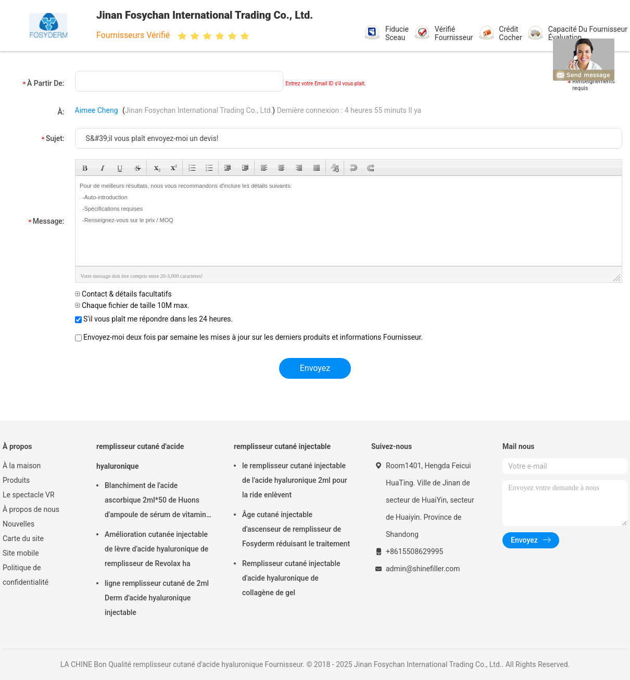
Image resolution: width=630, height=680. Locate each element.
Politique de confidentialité (25, 574)
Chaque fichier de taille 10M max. (132, 305)
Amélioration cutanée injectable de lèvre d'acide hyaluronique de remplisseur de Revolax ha (156, 549)
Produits (16, 480)
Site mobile (21, 553)
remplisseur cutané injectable (282, 446)
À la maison (22, 465)
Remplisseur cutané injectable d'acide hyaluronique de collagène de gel (291, 578)
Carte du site (23, 538)
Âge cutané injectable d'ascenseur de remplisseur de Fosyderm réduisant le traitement (296, 529)
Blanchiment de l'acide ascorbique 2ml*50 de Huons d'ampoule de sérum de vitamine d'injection (157, 501)
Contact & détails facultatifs (123, 294)
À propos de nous (31, 509)
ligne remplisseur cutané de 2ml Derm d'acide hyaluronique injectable (157, 598)
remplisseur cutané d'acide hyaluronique (140, 456)
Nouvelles (18, 524)
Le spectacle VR (29, 495)
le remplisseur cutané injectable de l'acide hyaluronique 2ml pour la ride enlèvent (294, 480)
